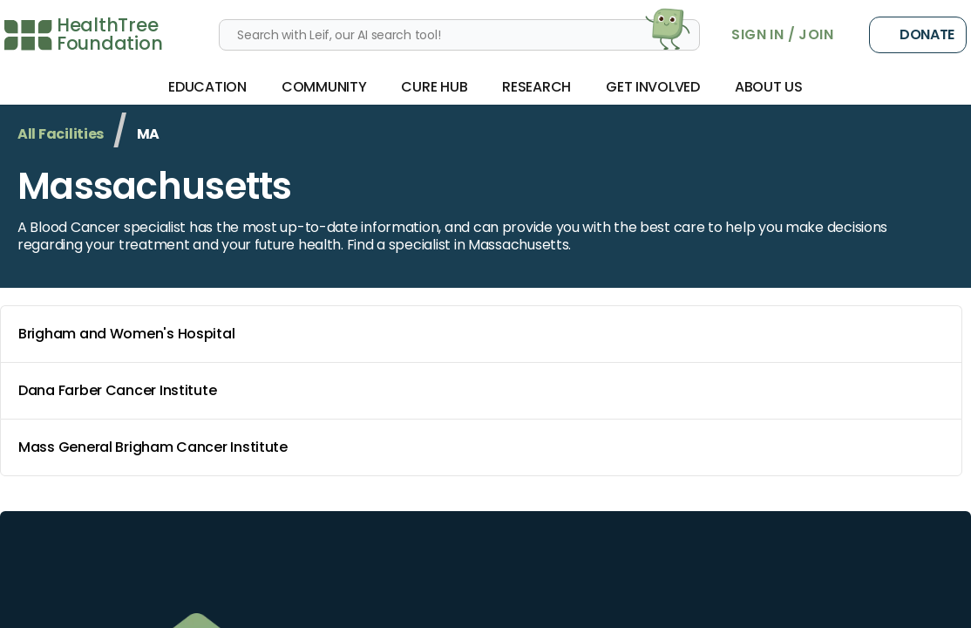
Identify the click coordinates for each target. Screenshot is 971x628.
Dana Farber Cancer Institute (484, 390)
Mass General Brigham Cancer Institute (484, 447)
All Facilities (60, 134)
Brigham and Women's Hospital (484, 334)
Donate (917, 35)
